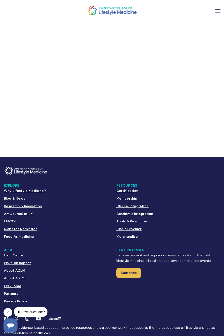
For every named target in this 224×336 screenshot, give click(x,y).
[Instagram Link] (27, 319)
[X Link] (16, 318)
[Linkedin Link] (55, 318)
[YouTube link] (38, 318)
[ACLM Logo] (112, 10)
